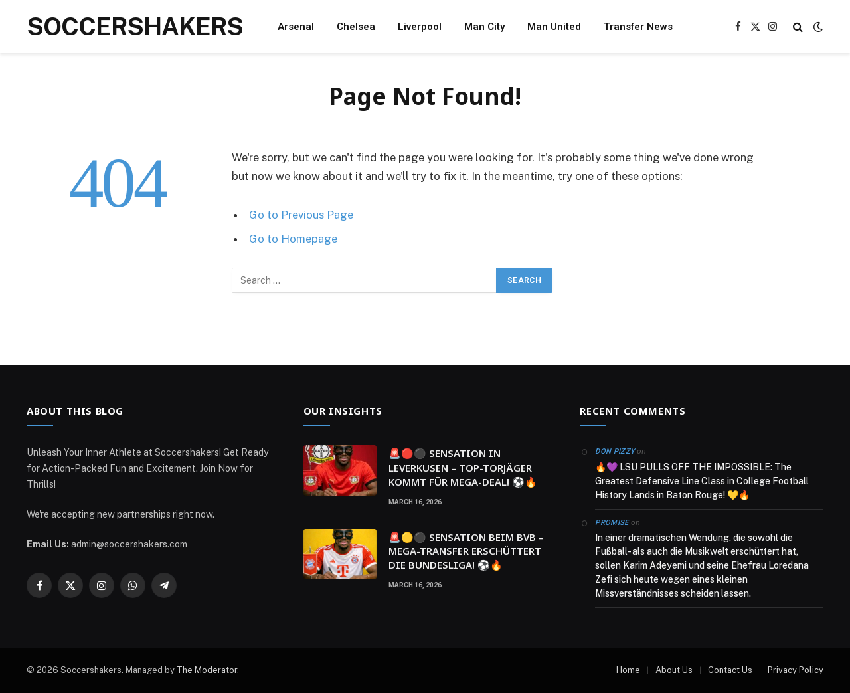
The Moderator (207, 670)
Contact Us (730, 670)
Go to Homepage (293, 238)
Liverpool (420, 27)
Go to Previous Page (301, 214)
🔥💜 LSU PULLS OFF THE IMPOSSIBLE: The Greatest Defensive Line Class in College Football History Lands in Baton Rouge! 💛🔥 (702, 481)
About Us (674, 670)
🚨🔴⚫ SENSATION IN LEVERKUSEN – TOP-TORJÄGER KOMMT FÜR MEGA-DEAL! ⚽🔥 (462, 467)
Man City (484, 27)
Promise (611, 522)
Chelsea (356, 27)
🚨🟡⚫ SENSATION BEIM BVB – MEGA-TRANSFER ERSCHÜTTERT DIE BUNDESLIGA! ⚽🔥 (466, 551)
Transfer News (638, 27)
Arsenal (296, 27)
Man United (554, 27)
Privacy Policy (795, 670)
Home (628, 670)
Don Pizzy (615, 451)
